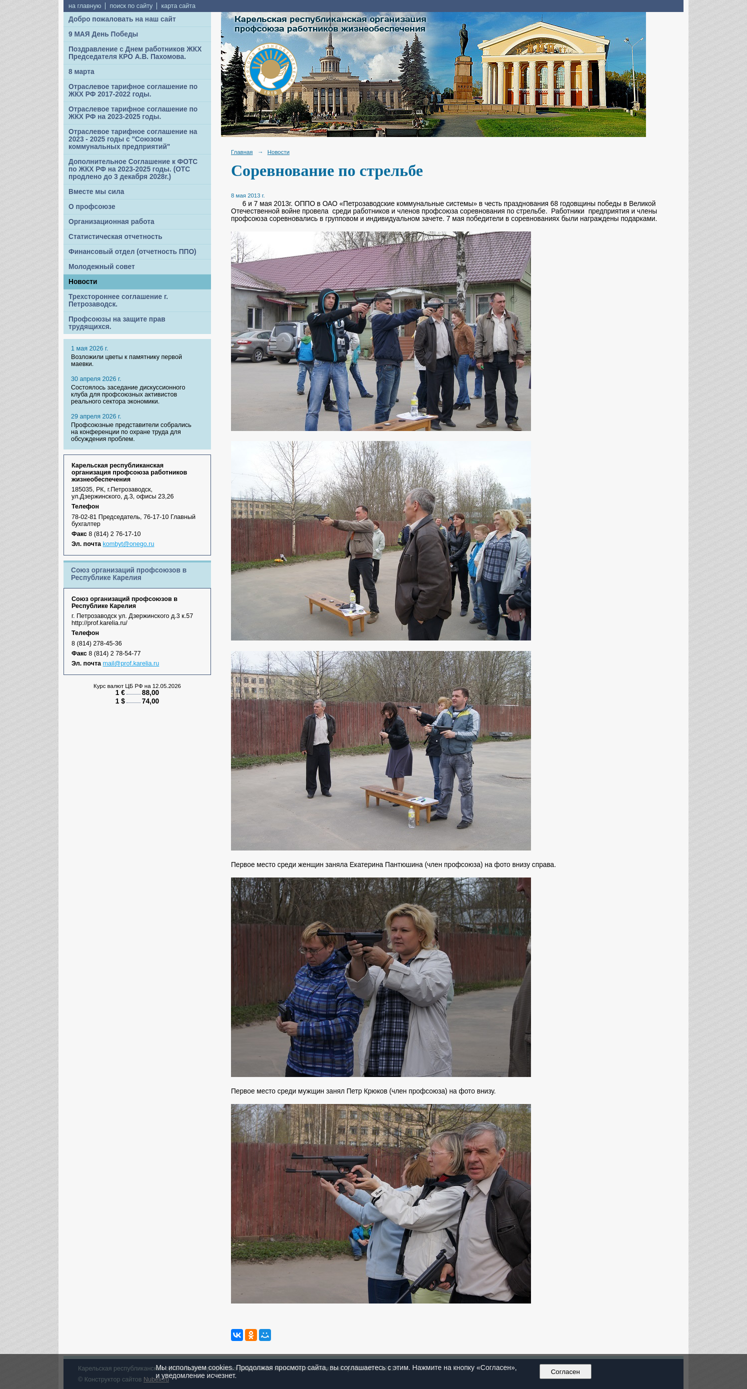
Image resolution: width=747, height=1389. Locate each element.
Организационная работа (111, 222)
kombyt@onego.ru (128, 544)
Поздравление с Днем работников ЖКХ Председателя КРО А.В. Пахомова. (135, 53)
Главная (242, 152)
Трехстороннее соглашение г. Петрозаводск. (118, 300)
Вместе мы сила (96, 192)
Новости (83, 282)
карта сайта (178, 6)
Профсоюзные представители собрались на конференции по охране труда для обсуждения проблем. (131, 432)
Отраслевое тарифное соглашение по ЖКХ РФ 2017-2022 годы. (133, 90)
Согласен (565, 1372)
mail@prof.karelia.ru (131, 663)
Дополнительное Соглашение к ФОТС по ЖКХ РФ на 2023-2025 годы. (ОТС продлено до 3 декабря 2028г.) (133, 169)
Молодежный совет (101, 266)
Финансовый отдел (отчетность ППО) (132, 252)
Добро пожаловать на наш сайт (122, 19)
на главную (84, 6)
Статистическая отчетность (115, 236)
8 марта (81, 72)
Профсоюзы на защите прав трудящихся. (117, 323)
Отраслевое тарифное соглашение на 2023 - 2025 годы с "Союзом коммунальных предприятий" (132, 139)
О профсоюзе (92, 206)
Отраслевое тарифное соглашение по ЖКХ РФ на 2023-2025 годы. (133, 113)
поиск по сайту (131, 6)
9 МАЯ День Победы (103, 34)
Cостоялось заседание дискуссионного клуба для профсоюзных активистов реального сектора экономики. (128, 394)
